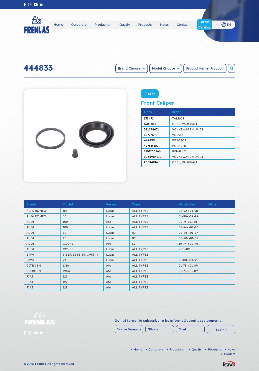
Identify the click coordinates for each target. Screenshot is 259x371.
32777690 (150, 135)
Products (145, 25)
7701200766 (152, 151)
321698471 (151, 129)
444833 (149, 140)
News (164, 25)
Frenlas (40, 363)
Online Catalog (204, 24)
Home (58, 25)
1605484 (150, 124)
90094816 (151, 162)
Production (103, 25)
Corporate (78, 25)
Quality (124, 25)
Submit (221, 329)
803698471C (153, 156)
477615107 (151, 146)
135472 (149, 118)
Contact (183, 25)
